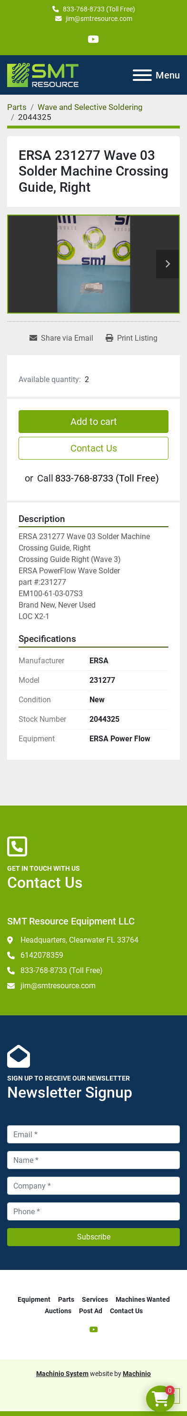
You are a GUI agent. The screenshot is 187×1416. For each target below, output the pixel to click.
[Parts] (17, 107)
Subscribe (93, 1236)
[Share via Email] (61, 338)
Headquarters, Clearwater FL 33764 (79, 939)
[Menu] (142, 75)
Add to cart (93, 421)
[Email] (93, 1134)
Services (95, 1299)
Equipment (34, 1299)
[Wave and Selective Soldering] (90, 107)
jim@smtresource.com (99, 18)
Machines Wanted (143, 1299)
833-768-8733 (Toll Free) (99, 9)
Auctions (58, 1311)
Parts (66, 1299)
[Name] (93, 1160)
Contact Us (93, 448)
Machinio (137, 1373)
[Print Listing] (131, 338)
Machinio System (62, 1373)
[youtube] (93, 39)
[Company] (93, 1186)
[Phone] (93, 1211)
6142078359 (41, 955)
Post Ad (90, 1311)
